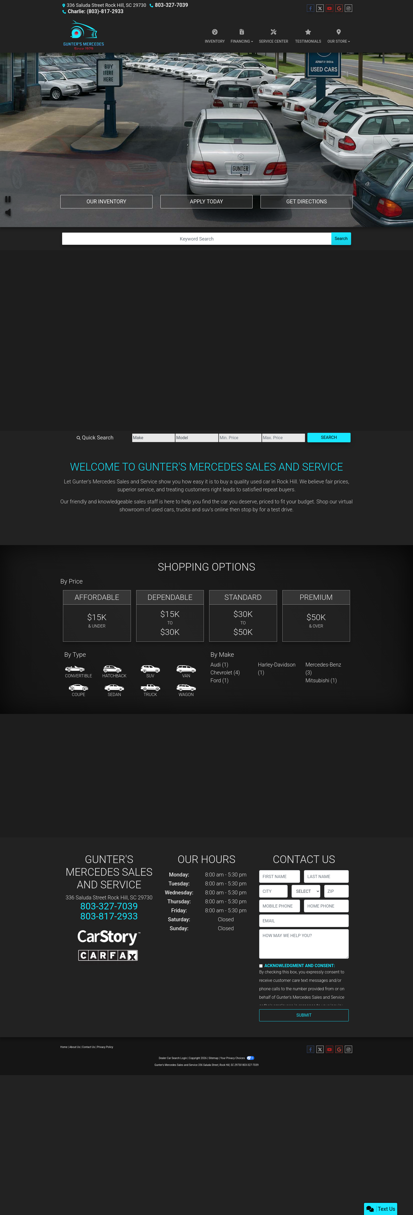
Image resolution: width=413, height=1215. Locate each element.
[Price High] (274, 437)
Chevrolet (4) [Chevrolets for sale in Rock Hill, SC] (225, 672)
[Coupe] (78, 691)
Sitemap (213, 1058)
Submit (303, 1015)
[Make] (127, 437)
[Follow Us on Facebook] (310, 8)
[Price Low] (225, 437)
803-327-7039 (170, 5)
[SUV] (150, 672)
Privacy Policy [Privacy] (105, 1047)
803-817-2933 (109, 916)
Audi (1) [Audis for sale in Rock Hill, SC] (219, 665)
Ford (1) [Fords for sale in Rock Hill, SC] (219, 680)
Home (63, 1047)
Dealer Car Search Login (173, 1058)
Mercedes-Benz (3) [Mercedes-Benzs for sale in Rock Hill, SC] (323, 669)
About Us (74, 1047)
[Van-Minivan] (186, 672)
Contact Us (88, 1047)
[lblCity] (273, 891)
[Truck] (150, 691)
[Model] (176, 437)
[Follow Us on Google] (339, 8)
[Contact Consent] (261, 966)
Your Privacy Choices (237, 1058)
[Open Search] (196, 238)
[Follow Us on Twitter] (320, 8)
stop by (249, 509)
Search (341, 238)
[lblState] (306, 891)
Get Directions (306, 201)
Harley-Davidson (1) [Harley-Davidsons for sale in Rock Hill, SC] (277, 669)
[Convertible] (78, 672)
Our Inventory (106, 201)
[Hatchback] (114, 672)
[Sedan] (114, 691)
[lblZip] (336, 891)
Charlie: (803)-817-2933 (94, 11)
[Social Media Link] (348, 8)
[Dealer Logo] (83, 35)
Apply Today (206, 201)
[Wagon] (186, 691)
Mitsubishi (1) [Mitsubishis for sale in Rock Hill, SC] (321, 680)
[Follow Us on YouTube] (329, 8)
